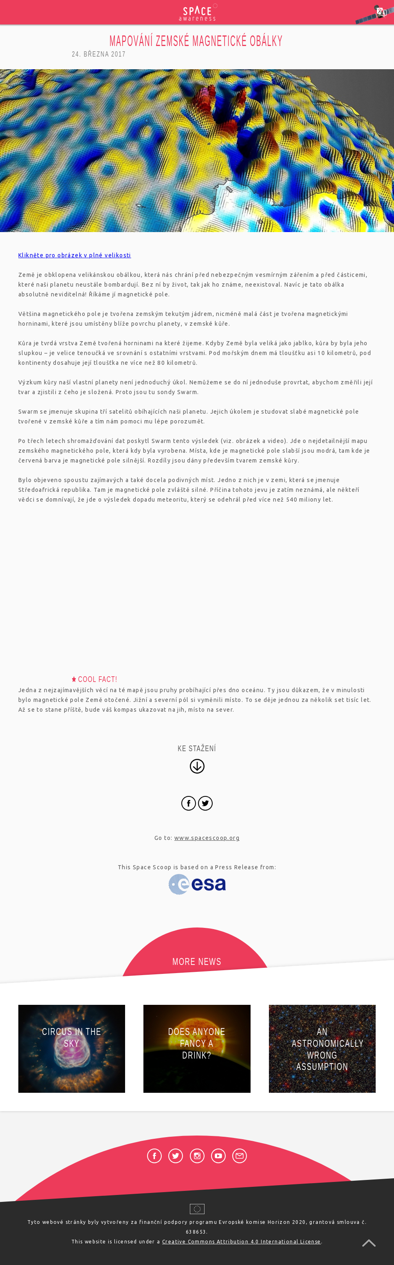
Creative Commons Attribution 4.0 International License (241, 1241)
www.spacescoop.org (207, 838)
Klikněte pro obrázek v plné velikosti (74, 255)
